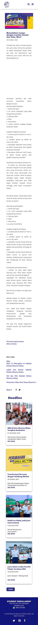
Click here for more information (19, 603)
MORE (11, 589)
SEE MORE (11, 441)
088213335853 (19, 608)
